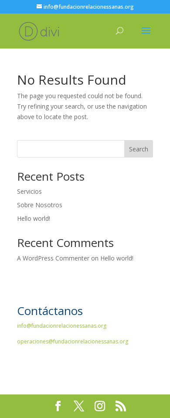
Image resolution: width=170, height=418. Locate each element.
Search (138, 149)
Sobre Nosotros (39, 205)
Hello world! (33, 218)
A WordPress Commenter (53, 258)
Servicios (29, 191)
